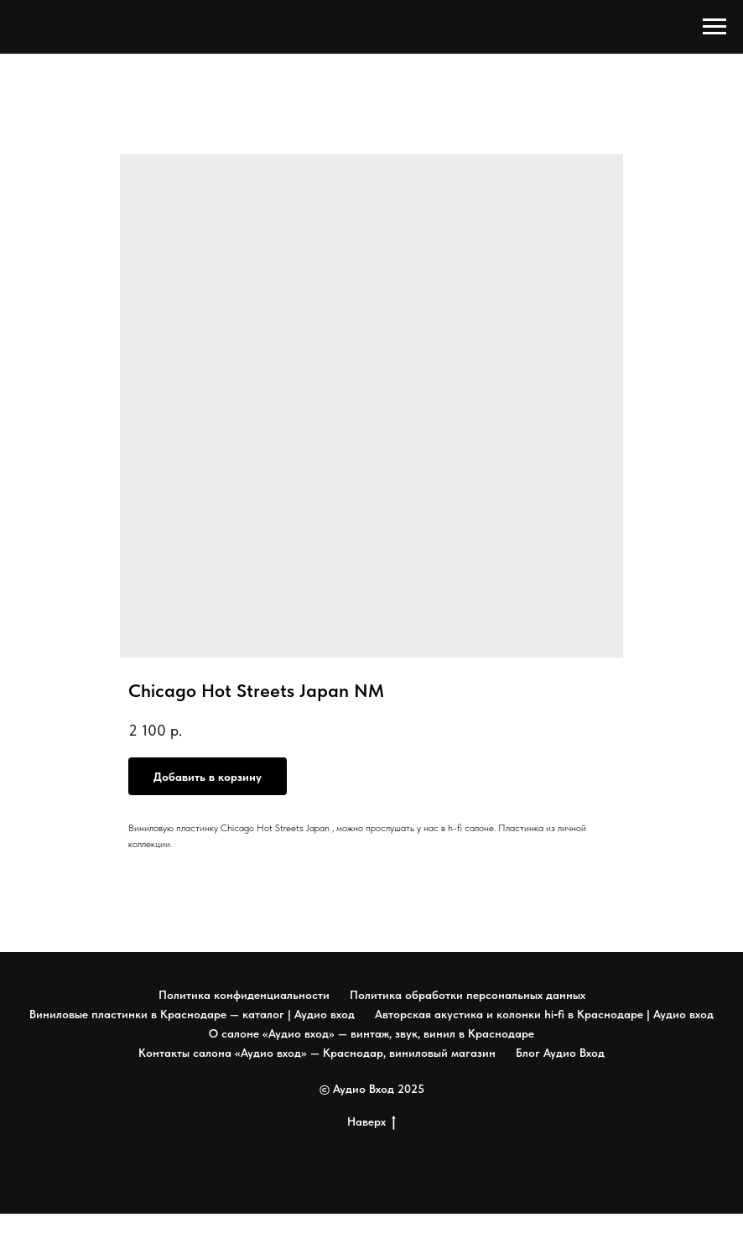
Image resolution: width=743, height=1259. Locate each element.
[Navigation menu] (714, 26)
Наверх (371, 1122)
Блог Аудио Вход (560, 1052)
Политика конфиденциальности (244, 994)
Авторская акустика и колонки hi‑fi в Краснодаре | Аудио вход (544, 1014)
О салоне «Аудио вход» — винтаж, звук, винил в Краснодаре (371, 1033)
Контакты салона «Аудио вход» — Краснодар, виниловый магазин (317, 1052)
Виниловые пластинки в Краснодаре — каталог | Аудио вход (192, 1014)
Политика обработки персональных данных (467, 994)
